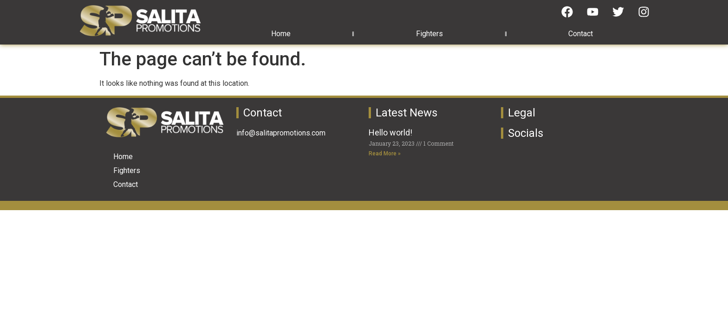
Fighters (429, 33)
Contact (580, 33)
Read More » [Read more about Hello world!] (385, 153)
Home (281, 33)
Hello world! (390, 132)
